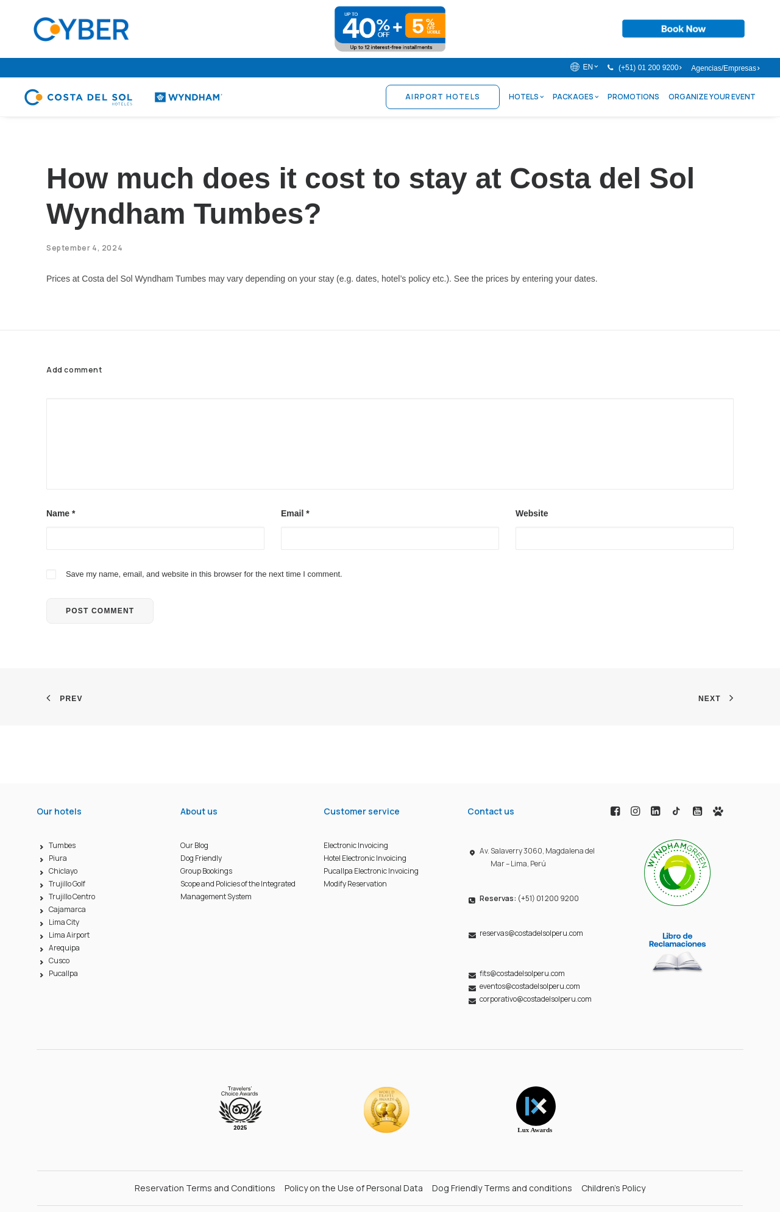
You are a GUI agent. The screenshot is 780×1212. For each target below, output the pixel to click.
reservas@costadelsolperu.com (531, 934)
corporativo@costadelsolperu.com (536, 999)
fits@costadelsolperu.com (522, 974)
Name (60, 513)
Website (532, 513)
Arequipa (64, 948)
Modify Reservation (355, 884)
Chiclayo (63, 871)
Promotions (633, 96)
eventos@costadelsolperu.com (530, 987)
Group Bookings (206, 871)
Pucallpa (63, 974)
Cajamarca (67, 910)
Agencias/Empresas (725, 68)
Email (295, 513)
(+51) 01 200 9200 (650, 67)
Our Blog (194, 846)
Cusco (59, 961)
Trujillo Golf (67, 884)
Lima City (64, 923)
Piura (58, 859)
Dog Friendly (201, 859)
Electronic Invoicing (356, 846)
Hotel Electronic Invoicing (365, 859)
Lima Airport (69, 935)
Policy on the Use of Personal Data (354, 1188)
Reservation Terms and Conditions (205, 1188)
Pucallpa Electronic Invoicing (371, 871)
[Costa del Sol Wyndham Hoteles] (123, 97)
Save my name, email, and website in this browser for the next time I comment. (204, 574)
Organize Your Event (712, 96)
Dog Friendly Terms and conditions (502, 1188)
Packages (575, 96)
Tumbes (62, 846)
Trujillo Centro (72, 897)
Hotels (526, 96)
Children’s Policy (613, 1188)
